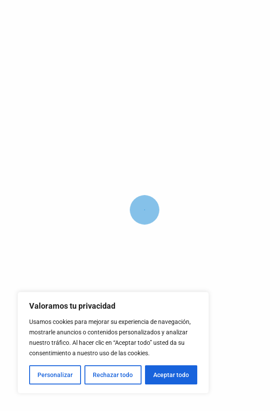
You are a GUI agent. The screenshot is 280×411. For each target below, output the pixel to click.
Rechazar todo (113, 374)
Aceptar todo (171, 374)
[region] (113, 343)
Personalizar (55, 374)
